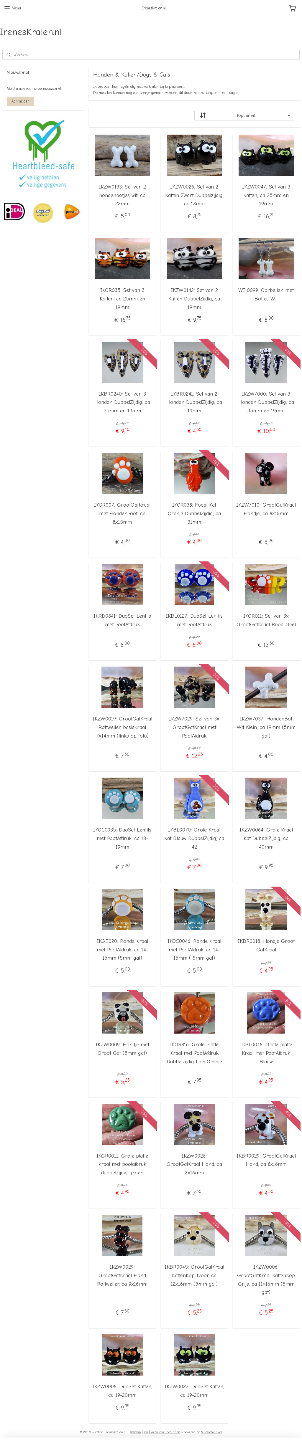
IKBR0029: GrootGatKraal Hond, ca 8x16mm (266, 1160)
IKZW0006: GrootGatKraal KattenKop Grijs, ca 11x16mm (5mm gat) (266, 1279)
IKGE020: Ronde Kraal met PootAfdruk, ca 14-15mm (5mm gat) (122, 949)
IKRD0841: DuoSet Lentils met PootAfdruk (122, 620)
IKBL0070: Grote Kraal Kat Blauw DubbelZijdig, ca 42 (194, 838)
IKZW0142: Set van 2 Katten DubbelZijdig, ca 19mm (194, 298)
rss (146, 1432)
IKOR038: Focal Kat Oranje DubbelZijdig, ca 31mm (194, 513)
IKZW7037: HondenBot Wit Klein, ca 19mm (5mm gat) (266, 727)
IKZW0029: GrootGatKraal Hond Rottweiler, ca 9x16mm (122, 1275)
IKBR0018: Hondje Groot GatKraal (265, 945)
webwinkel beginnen (165, 1432)
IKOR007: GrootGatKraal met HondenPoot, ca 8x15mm (122, 513)
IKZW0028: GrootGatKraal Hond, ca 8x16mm (194, 1164)
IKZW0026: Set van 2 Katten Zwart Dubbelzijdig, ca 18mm (194, 195)
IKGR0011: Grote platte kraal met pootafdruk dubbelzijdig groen (122, 1164)
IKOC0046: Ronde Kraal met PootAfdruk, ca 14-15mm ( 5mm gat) (194, 949)
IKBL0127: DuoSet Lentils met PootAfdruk (194, 620)
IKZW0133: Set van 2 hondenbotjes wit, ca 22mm (122, 195)
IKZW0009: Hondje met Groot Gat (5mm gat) (122, 1049)
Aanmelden (20, 101)
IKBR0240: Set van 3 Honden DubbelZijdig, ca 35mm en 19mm (122, 402)
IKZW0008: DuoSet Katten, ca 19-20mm (122, 1391)
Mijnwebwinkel (211, 1432)
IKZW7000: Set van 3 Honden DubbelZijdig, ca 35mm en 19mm (266, 402)
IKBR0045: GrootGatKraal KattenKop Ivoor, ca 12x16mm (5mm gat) (194, 1275)
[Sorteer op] (244, 115)
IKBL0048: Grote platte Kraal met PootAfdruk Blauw (266, 1053)
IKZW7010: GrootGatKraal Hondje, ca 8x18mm (266, 509)
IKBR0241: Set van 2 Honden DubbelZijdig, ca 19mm (194, 402)
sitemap (135, 1432)
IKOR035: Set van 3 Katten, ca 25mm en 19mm (122, 298)
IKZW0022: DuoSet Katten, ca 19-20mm (194, 1391)
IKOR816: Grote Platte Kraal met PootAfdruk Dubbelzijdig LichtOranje (194, 1053)
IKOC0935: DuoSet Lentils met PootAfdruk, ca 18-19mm (122, 838)
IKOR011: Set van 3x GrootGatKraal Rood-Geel (266, 620)
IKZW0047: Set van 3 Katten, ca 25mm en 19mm (266, 195)
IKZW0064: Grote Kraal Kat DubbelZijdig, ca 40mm (266, 838)
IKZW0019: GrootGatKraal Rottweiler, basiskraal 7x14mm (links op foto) (122, 727)
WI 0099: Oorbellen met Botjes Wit (266, 294)
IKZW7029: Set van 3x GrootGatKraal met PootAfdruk (194, 727)
